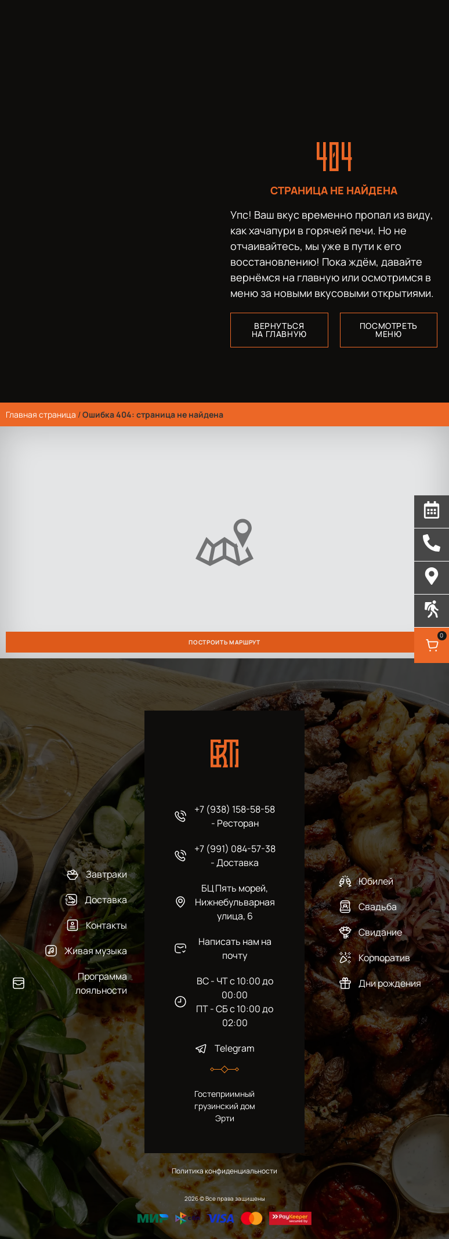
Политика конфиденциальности (224, 1171)
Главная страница (41, 414)
